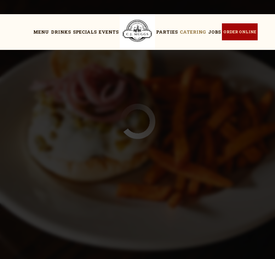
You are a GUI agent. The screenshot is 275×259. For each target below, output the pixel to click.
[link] (137, 32)
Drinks (61, 32)
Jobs (214, 32)
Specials (85, 32)
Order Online (239, 31)
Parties (167, 32)
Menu (41, 32)
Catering (193, 32)
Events (109, 32)
